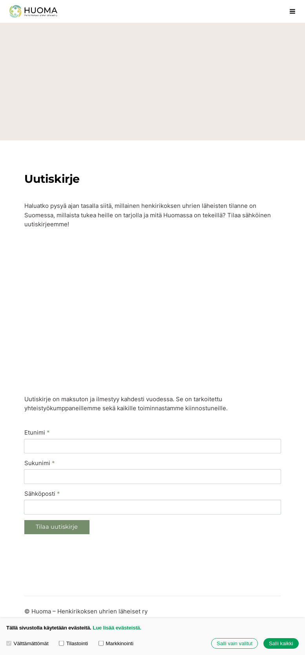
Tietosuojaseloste (49, 594)
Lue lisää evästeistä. (117, 628)
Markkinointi (116, 643)
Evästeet (91, 594)
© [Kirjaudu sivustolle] (27, 578)
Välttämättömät (27, 643)
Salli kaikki (281, 643)
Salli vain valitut (234, 643)
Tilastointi (73, 643)
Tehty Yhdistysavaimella (164, 593)
